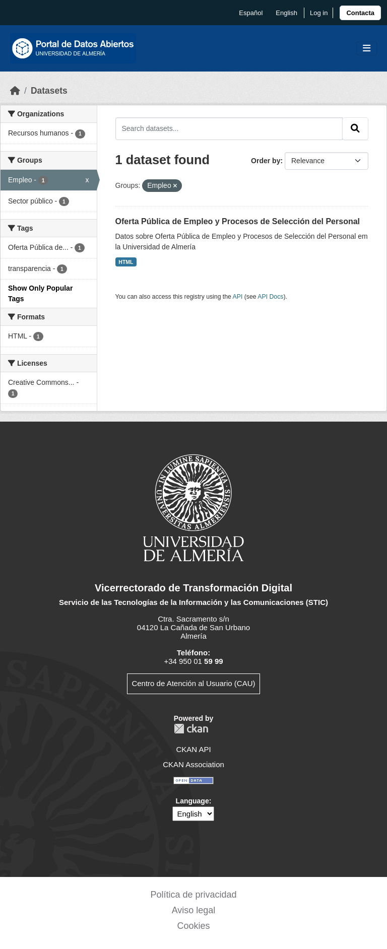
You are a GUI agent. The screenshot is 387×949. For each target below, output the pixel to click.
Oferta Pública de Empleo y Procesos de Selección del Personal (237, 221)
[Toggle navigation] (366, 48)
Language (192, 801)
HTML (125, 262)
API (238, 296)
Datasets (49, 91)
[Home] (15, 91)
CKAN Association (193, 764)
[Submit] (355, 128)
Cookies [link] (193, 926)
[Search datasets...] (229, 128)
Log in (319, 13)
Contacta (360, 13)
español (251, 13)
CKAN (191, 728)
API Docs (270, 296)
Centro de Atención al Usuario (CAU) (193, 683)
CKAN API (193, 749)
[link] (360, 13)
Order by (265, 161)
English (286, 13)
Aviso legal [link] (194, 910)
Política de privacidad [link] (193, 895)
